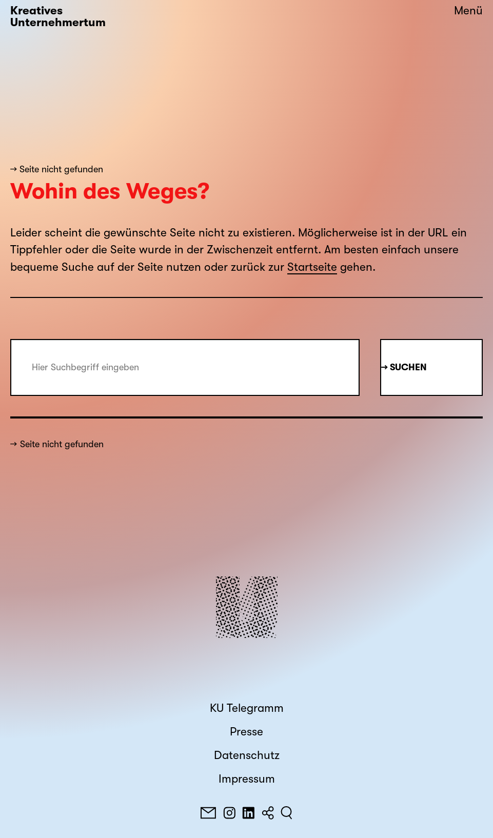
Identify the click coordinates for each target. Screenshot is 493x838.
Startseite (312, 267)
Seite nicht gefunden (62, 444)
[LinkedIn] (248, 813)
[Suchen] (286, 813)
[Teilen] (268, 813)
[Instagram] (229, 813)
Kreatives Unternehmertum (58, 16)
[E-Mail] (208, 813)
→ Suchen (404, 367)
